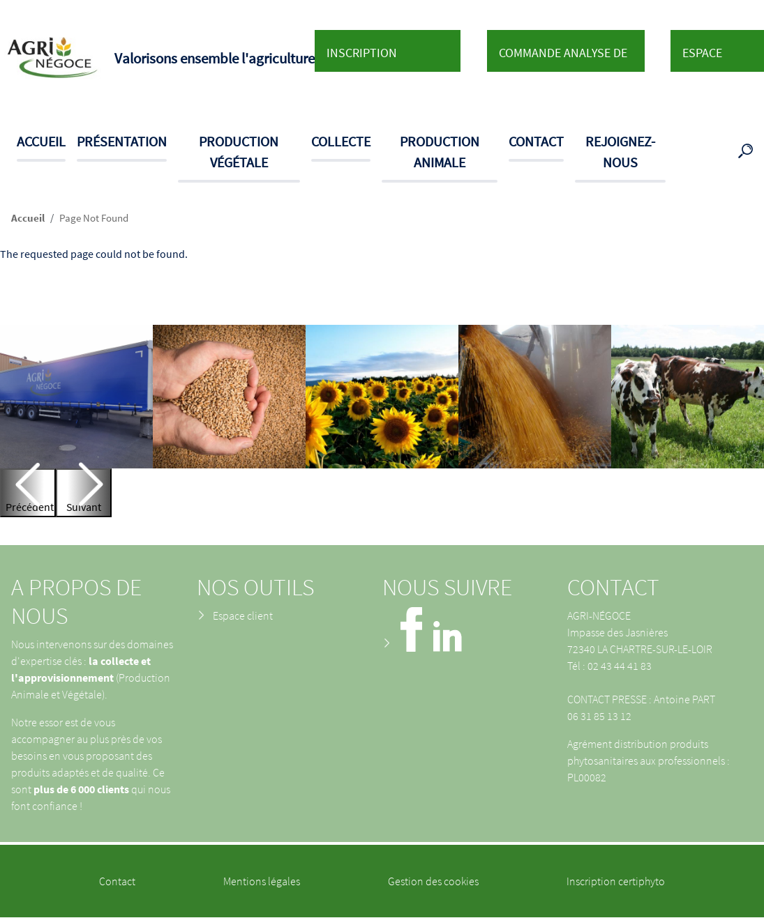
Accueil (41, 141)
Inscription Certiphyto (362, 58)
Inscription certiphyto (616, 881)
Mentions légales (261, 881)
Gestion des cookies (433, 881)
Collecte (340, 141)
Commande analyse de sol (563, 58)
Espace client (702, 58)
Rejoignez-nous (620, 151)
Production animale (439, 151)
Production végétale (238, 151)
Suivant (83, 507)
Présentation (122, 141)
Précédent (30, 507)
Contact (536, 141)
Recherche (748, 151)
